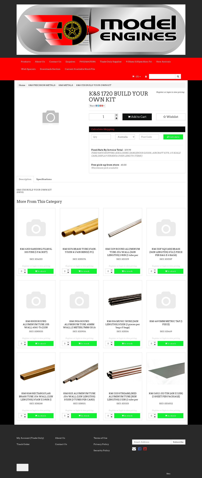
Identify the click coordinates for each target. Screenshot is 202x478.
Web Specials (28, 69)
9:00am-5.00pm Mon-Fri (139, 61)
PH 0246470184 (88, 61)
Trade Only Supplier (111, 61)
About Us (40, 61)
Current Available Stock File (80, 69)
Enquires (70, 61)
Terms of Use (100, 438)
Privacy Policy (101, 444)
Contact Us (55, 61)
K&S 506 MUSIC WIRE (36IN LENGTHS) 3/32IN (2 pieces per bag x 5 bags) (122, 324)
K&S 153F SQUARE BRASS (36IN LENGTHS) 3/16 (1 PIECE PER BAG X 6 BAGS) (165, 252)
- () (136, 76)
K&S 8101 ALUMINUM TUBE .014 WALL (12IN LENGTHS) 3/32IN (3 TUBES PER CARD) (79, 396)
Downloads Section (50, 69)
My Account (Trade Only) (30, 438)
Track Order (23, 444)
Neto (168, 474)
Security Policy (102, 450)
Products (26, 61)
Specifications (44, 179)
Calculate (173, 137)
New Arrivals (163, 61)
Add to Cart (137, 116)
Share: (97, 106)
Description (25, 179)
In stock (40, 271)
